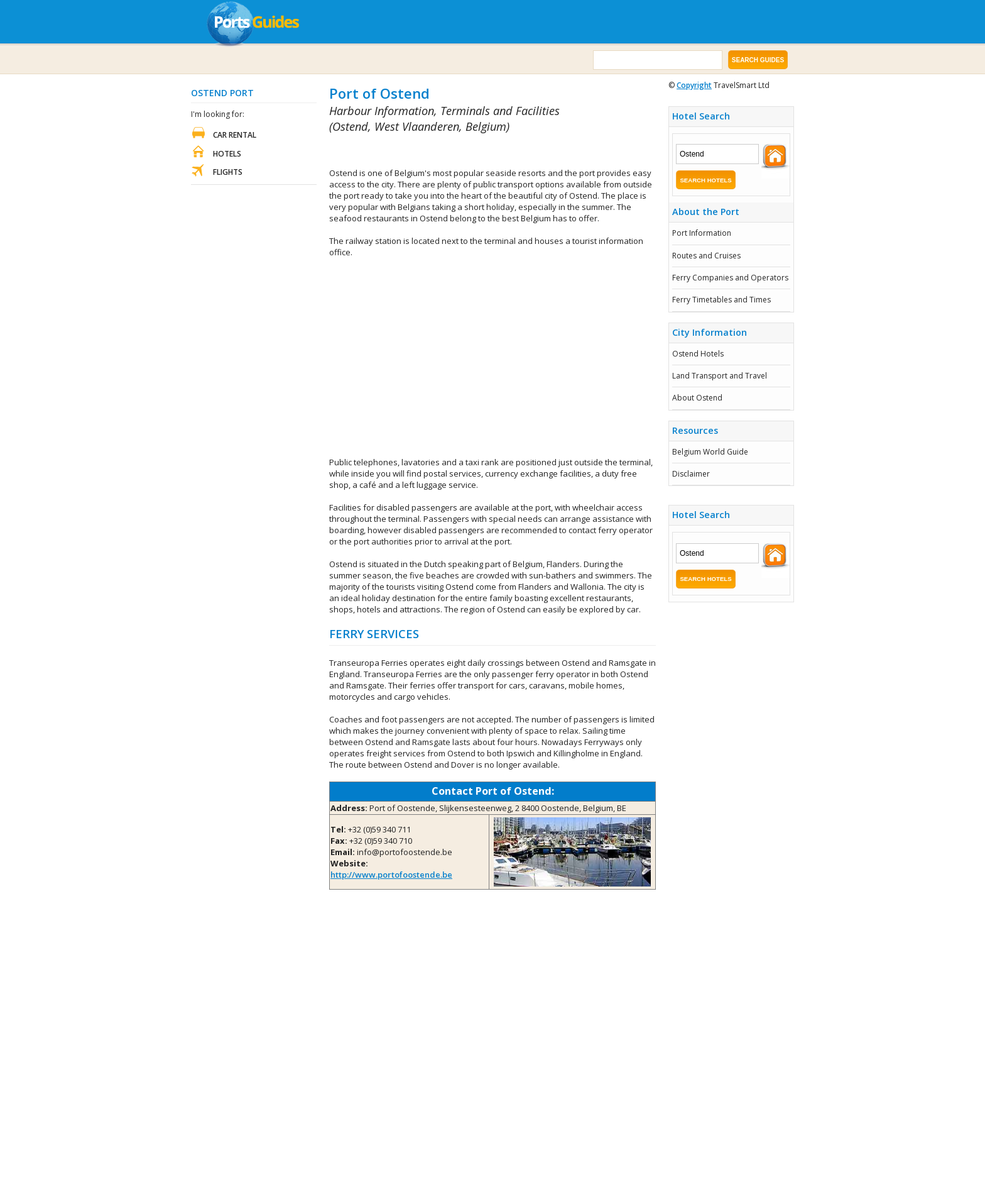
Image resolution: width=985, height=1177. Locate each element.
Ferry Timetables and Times (721, 299)
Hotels (227, 153)
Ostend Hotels (698, 353)
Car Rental (234, 135)
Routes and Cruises (706, 255)
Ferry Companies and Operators (730, 277)
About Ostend (697, 397)
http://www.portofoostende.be (391, 874)
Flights (227, 172)
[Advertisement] (476, 151)
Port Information (701, 233)
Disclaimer (691, 473)
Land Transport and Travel (719, 375)
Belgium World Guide (710, 451)
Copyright (694, 85)
